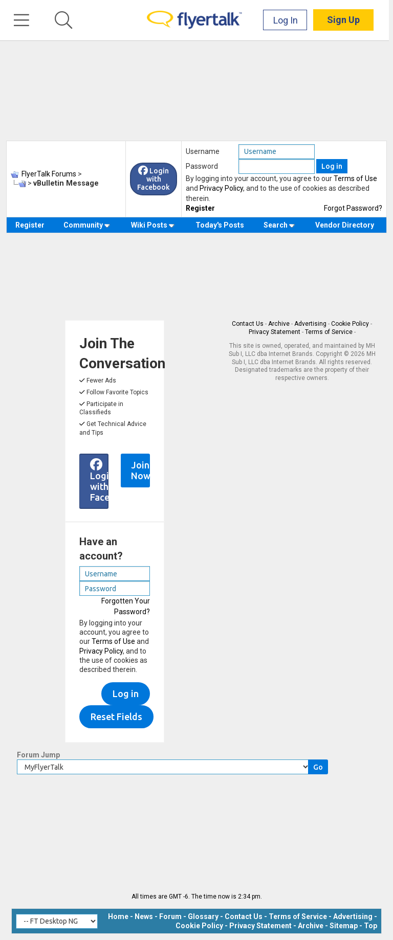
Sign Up (347, 20)
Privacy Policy (221, 188)
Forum (170, 916)
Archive (279, 323)
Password (202, 166)
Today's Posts (219, 225)
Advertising (310, 323)
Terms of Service (329, 331)
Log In (289, 20)
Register (200, 208)
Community (86, 225)
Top (370, 926)
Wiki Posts (152, 225)
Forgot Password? (353, 208)
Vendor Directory (344, 225)
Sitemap (344, 926)
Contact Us (248, 323)
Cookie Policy (350, 323)
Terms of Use (355, 178)
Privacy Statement (274, 331)
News (144, 916)
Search (279, 225)
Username (203, 151)
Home (118, 916)
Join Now (140, 470)
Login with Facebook (153, 179)
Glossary (203, 916)
